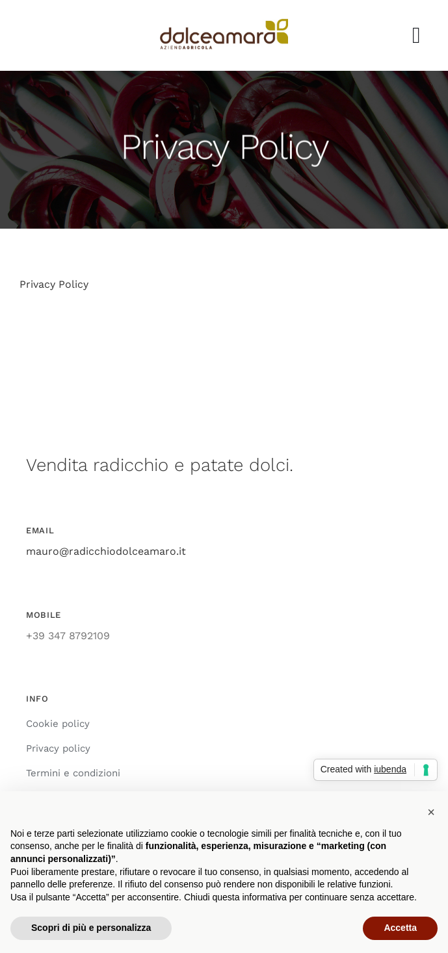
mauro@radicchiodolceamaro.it (106, 551)
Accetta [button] (400, 927)
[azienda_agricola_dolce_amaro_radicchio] (224, 24)
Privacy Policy (54, 284)
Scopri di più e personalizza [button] (91, 927)
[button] (431, 812)
